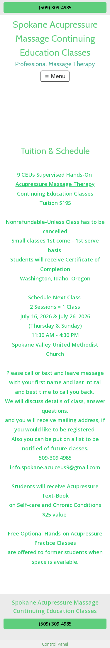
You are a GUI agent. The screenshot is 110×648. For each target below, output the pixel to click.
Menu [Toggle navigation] (55, 76)
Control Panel (55, 644)
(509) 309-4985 (55, 7)
